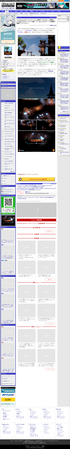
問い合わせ (22, 0)
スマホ (26, 11)
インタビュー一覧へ (50, 369)
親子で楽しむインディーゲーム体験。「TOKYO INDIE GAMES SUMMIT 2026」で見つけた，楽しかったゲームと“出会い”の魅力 (8, 241)
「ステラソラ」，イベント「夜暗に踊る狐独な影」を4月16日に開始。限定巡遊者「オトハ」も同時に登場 (64, 78)
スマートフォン (32, 424)
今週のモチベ (7, 107)
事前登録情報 (33, 428)
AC (47, 11)
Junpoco (51, 197)
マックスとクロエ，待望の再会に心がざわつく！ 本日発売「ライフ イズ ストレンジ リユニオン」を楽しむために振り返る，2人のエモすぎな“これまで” (8, 272)
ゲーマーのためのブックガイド (9, 137)
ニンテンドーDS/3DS (20, 424)
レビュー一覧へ (50, 323)
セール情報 (32, 430)
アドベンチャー (31, 197)
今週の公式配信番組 (8, 112)
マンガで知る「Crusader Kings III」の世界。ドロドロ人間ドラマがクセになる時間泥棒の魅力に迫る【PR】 (8, 257)
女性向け (31, 11)
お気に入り (55, 0)
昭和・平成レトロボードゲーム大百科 (9, 149)
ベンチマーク (46, 433)
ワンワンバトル (63, 118)
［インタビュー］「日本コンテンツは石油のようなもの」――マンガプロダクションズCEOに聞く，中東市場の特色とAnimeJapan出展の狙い (8, 354)
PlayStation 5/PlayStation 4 (7, 191)
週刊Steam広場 (7, 126)
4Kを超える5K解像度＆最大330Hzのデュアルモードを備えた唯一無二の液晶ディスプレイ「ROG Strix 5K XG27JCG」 (46, 319)
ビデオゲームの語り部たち (9, 154)
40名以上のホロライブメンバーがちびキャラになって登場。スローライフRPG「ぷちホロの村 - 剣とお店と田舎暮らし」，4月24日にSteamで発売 (64, 108)
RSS (1, 0)
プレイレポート (9, 13)
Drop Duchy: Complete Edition (64, 153)
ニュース (5, 76)
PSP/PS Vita (58, 409)
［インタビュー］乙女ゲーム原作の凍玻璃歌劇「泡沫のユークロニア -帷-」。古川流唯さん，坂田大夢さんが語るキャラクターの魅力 (8, 370)
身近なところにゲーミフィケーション (9, 164)
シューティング (60, 431)
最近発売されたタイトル (34, 13)
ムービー (26, 13)
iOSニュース (32, 425)
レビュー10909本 (5, 8)
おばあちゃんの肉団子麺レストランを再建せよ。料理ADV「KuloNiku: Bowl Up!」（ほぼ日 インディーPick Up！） (46, 256)
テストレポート (47, 427)
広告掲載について (6, 381)
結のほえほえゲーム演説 (9, 139)
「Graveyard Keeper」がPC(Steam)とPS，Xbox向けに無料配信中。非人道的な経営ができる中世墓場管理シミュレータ (64, 72)
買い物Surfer (7, 158)
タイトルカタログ (20, 417)
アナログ (52, 11)
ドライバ (5, 183)
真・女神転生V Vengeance (64, 144)
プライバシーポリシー (7, 375)
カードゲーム (60, 430)
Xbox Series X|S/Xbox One (7, 189)
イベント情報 (60, 427)
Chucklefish (5, 60)
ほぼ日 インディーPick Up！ (10, 129)
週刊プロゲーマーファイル (9, 110)
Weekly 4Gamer (7, 105)
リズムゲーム (60, 433)
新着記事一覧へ (50, 231)
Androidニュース (33, 427)
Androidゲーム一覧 (34, 435)
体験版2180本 (11, 8)
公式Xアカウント (7, 0)
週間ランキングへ (66, 111)
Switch (21, 11)
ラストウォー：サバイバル (64, 122)
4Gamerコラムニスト (8, 151)
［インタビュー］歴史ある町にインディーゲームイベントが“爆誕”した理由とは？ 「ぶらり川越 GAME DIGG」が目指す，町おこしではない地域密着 (8, 339)
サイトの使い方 (15, 0)
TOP (3, 11)
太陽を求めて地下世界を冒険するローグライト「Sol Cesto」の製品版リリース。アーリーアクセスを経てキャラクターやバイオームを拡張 (64, 84)
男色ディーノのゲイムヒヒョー (9, 118)
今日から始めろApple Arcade (10, 141)
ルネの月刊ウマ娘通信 (9, 146)
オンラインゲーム (6, 410)
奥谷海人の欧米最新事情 (9, 103)
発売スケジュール (20, 416)
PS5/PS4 (16, 11)
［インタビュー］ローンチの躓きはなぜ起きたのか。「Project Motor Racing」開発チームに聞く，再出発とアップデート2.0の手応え (46, 364)
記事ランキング (6, 419)
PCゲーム (5, 187)
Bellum (61, 136)
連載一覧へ (13, 171)
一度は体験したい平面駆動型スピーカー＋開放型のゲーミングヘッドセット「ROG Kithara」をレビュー (46, 300)
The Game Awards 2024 (22, 198)
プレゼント (5, 178)
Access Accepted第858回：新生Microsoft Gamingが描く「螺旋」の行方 (25, 276)
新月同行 (61, 140)
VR (36, 11)
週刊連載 (5, 416)
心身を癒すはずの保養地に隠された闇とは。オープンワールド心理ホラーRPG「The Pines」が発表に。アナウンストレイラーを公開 (64, 102)
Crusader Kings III (63, 148)
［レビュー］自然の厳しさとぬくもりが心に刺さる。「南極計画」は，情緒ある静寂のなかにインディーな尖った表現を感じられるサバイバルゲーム (8, 321)
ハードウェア (42, 11)
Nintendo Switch (6, 193)
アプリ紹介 (32, 431)
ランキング (67, 0)
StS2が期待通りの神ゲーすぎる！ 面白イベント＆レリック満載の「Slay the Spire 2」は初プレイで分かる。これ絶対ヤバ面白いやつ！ (8, 306)
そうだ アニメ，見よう (9, 133)
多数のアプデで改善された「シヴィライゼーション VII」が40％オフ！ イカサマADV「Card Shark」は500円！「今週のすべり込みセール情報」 (64, 90)
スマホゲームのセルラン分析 (9, 121)
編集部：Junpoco (53, 25)
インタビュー (15, 13)
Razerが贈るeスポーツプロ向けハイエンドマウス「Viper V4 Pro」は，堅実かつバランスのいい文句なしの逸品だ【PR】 (27, 319)
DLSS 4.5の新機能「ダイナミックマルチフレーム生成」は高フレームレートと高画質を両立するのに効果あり (27, 300)
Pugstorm (5, 61)
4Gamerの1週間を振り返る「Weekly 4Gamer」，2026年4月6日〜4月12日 (44, 276)
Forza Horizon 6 (62, 126)
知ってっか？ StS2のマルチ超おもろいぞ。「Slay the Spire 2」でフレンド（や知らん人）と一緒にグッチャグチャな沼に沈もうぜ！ (8, 290)
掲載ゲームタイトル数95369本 (8, 7)
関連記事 (50, 71)
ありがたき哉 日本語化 (9, 161)
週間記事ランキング (7, 175)
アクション (37, 197)
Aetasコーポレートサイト (7, 383)
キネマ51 (6, 166)
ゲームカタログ (43, 13)
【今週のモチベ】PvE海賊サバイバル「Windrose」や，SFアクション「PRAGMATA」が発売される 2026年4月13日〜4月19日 (26, 257)
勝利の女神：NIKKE (63, 133)
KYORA (8, 55)
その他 (58, 434)
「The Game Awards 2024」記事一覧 (37, 179)
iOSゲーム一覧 (33, 434)
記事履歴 (61, 0)
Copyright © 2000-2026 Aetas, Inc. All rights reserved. (35, 447)
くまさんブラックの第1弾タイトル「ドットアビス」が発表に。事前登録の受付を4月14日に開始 (64, 96)
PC (6, 11)
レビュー (2, 13)
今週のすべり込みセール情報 (9, 124)
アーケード (58, 424)
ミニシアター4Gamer (8, 156)
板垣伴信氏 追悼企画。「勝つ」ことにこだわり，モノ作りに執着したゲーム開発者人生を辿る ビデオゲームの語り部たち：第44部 (64, 61)
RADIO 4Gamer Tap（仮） (9, 131)
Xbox (11, 11)
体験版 (21, 13)
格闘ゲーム (59, 428)
